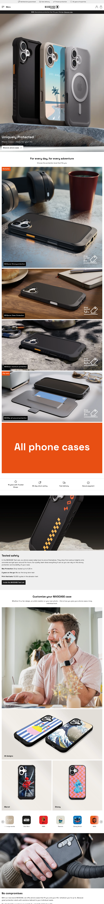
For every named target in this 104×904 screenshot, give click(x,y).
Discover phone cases (12, 148)
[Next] (98, 822)
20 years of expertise (78, 2)
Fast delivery (44, 2)
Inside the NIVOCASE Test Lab (13, 582)
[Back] (5, 822)
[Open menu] (6, 6)
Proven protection (60, 2)
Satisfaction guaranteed (27, 2)
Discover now (68, 12)
